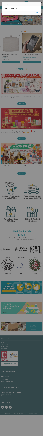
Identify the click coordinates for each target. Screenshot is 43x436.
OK (37, 12)
